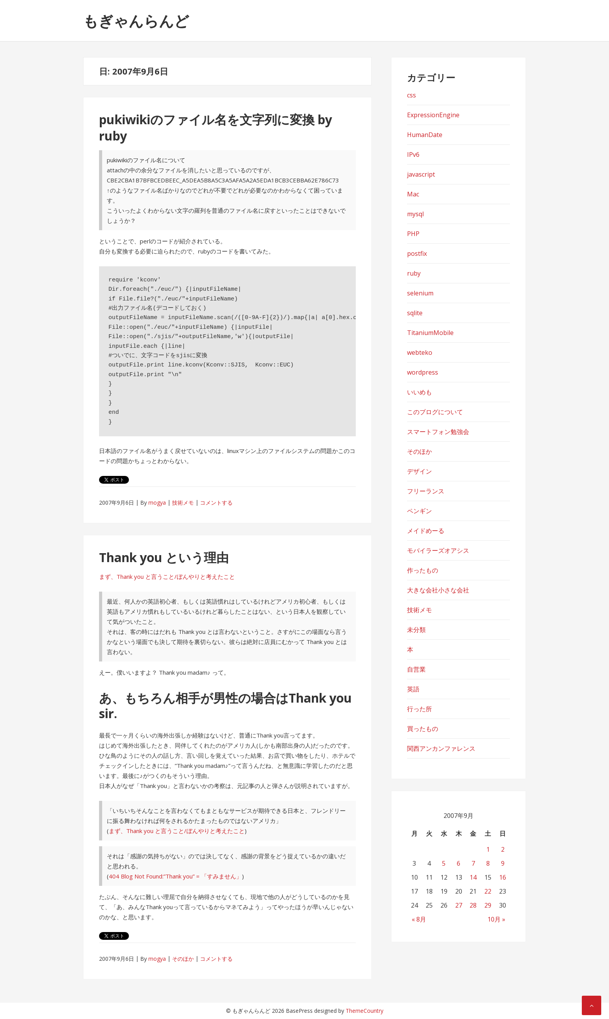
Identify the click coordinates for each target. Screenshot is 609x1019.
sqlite (415, 313)
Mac (413, 194)
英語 (413, 689)
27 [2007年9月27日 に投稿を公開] (458, 905)
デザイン (419, 471)
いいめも (419, 392)
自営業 (416, 669)
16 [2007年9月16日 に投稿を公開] (502, 877)
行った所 (419, 709)
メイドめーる (425, 530)
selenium (420, 293)
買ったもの (422, 728)
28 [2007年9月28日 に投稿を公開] (473, 905)
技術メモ (183, 502)
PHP (413, 233)
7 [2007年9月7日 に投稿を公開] (473, 863)
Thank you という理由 (164, 557)
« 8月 (419, 919)
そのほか (183, 958)
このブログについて (435, 412)
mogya (157, 502)
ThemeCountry (364, 1010)
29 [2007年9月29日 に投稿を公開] (487, 905)
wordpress (422, 372)
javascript (421, 174)
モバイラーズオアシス (438, 550)
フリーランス (425, 491)
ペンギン (419, 511)
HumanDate (424, 134)
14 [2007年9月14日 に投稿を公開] (473, 877)
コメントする (216, 502)
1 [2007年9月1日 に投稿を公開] (488, 849)
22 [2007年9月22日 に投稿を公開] (487, 891)
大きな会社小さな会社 (438, 590)
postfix (417, 253)
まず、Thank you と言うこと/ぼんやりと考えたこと (167, 576)
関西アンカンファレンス (441, 748)
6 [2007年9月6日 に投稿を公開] (458, 863)
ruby (414, 273)
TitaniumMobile (430, 332)
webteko (419, 352)
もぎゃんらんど (136, 20)
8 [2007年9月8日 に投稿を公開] (488, 863)
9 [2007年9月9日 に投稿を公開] (503, 863)
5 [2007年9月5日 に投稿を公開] (443, 863)
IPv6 (413, 154)
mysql (415, 214)
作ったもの (422, 570)
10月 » (496, 919)
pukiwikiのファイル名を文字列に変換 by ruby (215, 127)
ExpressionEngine (433, 115)
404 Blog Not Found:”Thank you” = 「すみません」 (175, 876)
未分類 (416, 629)
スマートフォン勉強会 (438, 431)
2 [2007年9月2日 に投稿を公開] (503, 849)
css (411, 95)
